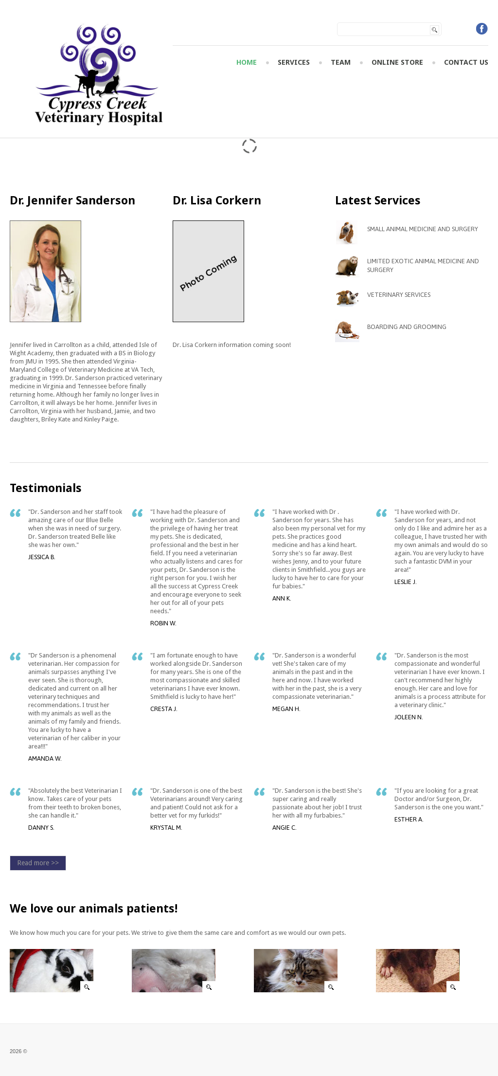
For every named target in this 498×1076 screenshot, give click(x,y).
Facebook (482, 29)
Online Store (397, 62)
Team (341, 62)
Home (246, 62)
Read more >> (38, 863)
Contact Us (466, 62)
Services (294, 62)
